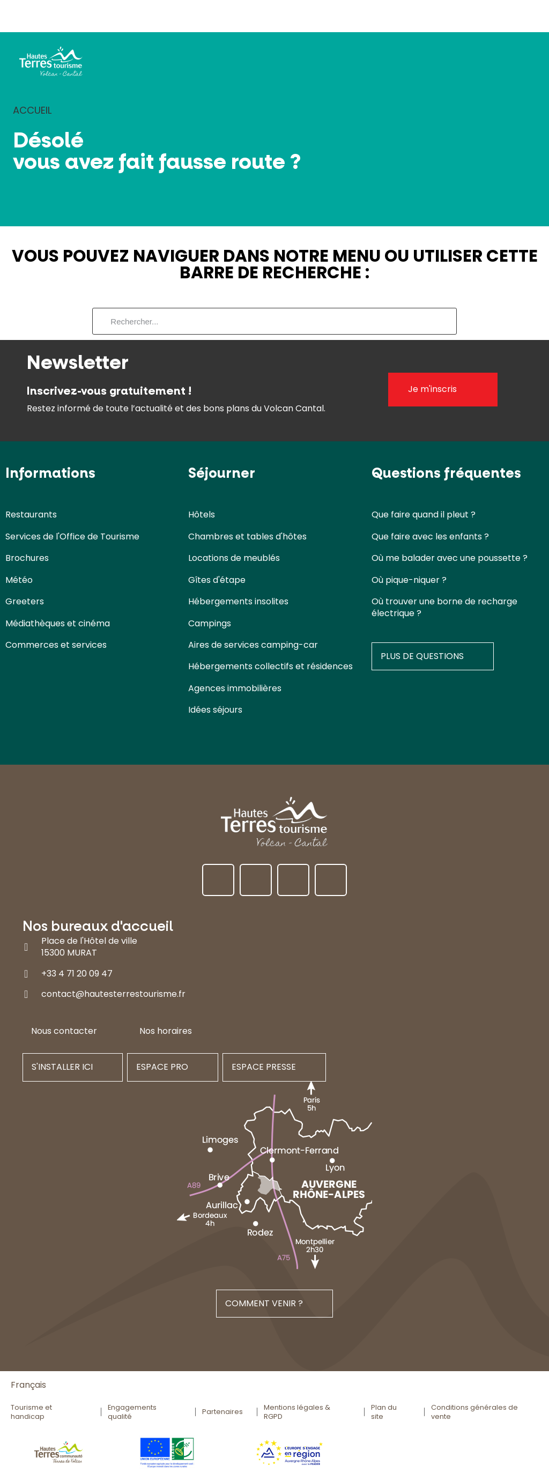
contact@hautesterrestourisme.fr (113, 994)
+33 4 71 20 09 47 (77, 973)
